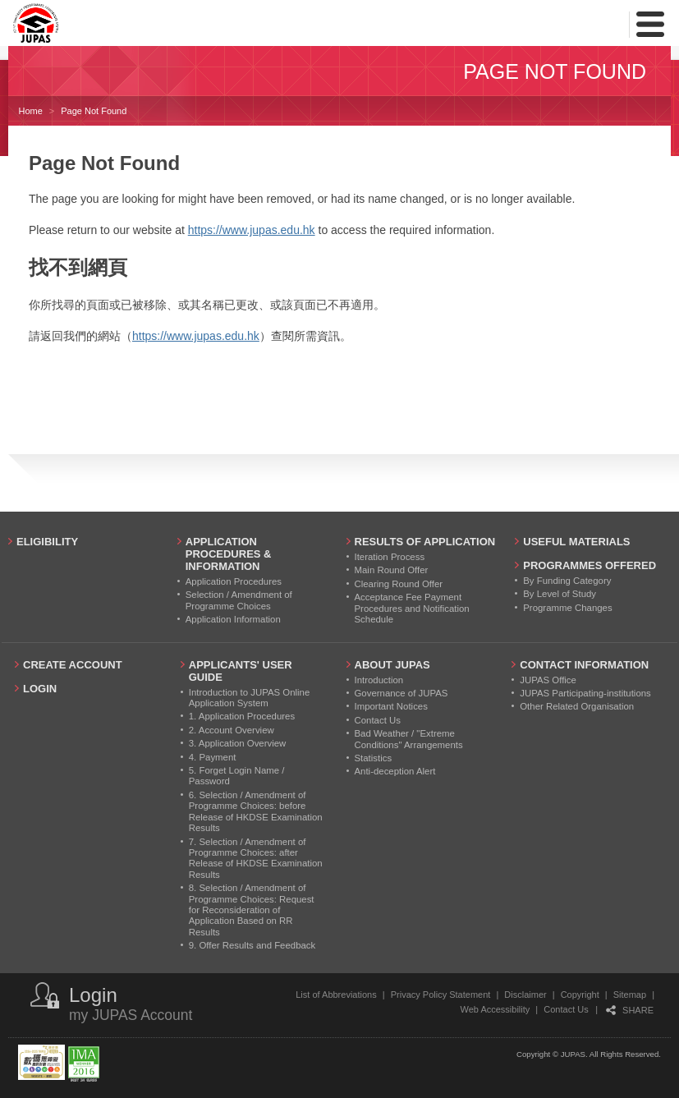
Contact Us (566, 1009)
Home (30, 111)
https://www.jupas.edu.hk (251, 230)
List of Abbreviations (336, 994)
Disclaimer (525, 994)
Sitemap (629, 994)
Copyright (580, 994)
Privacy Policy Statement (441, 994)
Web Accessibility (495, 1009)
